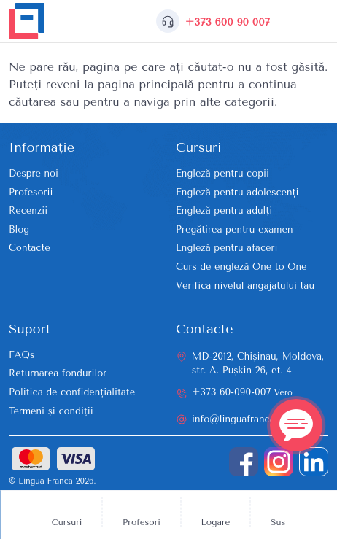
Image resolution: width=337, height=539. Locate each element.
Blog (19, 229)
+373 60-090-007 (242, 392)
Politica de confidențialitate (72, 392)
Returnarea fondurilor (57, 373)
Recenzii (28, 210)
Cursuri (67, 522)
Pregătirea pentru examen (234, 229)
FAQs (21, 354)
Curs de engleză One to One (241, 266)
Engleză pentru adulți (224, 210)
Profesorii (31, 192)
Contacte (29, 247)
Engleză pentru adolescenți (237, 192)
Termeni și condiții (51, 411)
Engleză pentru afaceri (226, 247)
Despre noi (33, 173)
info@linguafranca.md (241, 419)
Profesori (141, 522)
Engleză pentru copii (222, 173)
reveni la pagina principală (120, 84)
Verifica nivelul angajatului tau (245, 285)
